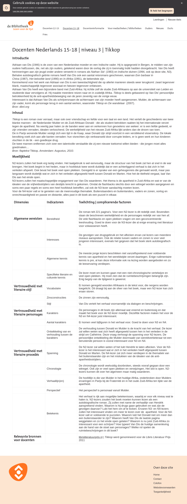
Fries (45, 34)
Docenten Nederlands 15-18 (44, 50)
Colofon (157, 483)
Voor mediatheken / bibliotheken (124, 28)
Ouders (149, 28)
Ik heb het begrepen (161, 11)
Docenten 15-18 (71, 28)
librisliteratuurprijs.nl (90, 437)
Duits (170, 28)
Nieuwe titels (174, 19)
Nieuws (160, 28)
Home (156, 474)
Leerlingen (158, 19)
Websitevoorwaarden (164, 487)
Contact (157, 479)
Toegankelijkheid (162, 492)
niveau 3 (91, 50)
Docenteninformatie (93, 28)
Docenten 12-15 (51, 28)
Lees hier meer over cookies (23, 11)
